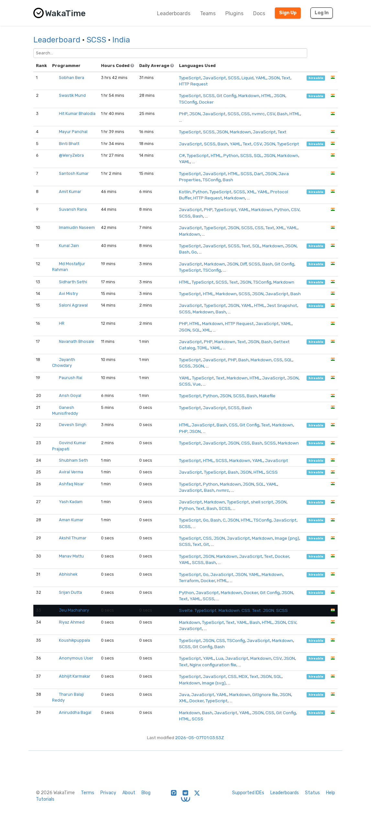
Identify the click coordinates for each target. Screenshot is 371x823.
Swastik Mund (72, 95)
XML (251, 191)
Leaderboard (56, 39)
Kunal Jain (69, 245)
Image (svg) (214, 682)
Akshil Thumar (72, 538)
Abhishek (68, 574)
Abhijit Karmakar (74, 676)
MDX (243, 676)
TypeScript (190, 77)
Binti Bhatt (69, 143)
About (128, 792)
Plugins (234, 13)
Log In (322, 13)
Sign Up (288, 13)
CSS (245, 113)
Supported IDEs (248, 792)
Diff (243, 263)
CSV (271, 113)
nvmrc (258, 113)
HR (61, 323)
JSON (274, 77)
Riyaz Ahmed (71, 622)
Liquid (247, 77)
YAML (260, 77)
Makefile (267, 395)
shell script (262, 501)
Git (206, 544)
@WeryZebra (71, 155)
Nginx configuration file (213, 664)
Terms (87, 792)
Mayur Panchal (73, 131)
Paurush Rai (70, 377)
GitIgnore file (265, 694)
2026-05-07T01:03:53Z (199, 737)
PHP (183, 113)
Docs (259, 13)
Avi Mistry (68, 293)
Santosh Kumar (74, 173)
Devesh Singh (72, 424)
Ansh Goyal (70, 395)
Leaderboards (173, 13)
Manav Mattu (71, 556)
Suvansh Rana (73, 209)
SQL (258, 155)
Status (312, 792)
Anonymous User (76, 658)
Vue (197, 384)
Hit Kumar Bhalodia (77, 113)
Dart (258, 173)
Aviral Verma (71, 471)
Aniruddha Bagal (75, 712)
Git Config (226, 95)
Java (184, 694)
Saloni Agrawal (73, 305)
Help (330, 792)
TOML (202, 347)
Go (194, 251)
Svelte (186, 610)
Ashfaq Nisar (71, 483)
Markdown (248, 95)
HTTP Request (193, 83)
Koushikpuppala (74, 640)
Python (230, 155)
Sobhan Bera (71, 77)
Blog (146, 792)
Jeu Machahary (74, 610)
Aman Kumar (71, 519)
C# (182, 155)
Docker (206, 102)
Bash (282, 113)
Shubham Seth (73, 460)
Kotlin (185, 191)
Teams (208, 13)
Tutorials (45, 799)
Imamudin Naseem (77, 227)
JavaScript (214, 77)
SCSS (96, 39)
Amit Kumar (70, 191)
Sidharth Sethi (73, 281)
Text (286, 77)
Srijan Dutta (70, 592)
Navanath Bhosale (76, 341)
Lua (219, 658)
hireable (316, 78)
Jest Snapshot (282, 305)
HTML (266, 95)
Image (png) (287, 538)
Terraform (189, 580)
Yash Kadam (71, 501)
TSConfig (188, 102)
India (121, 39)
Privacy (108, 792)
